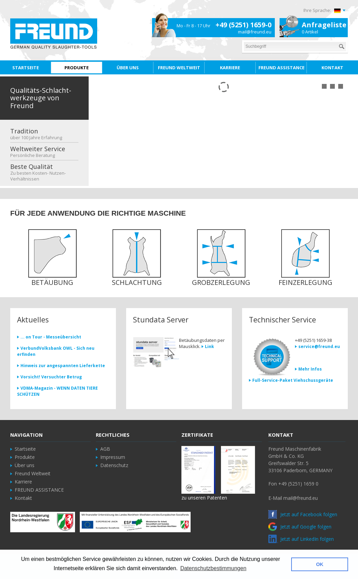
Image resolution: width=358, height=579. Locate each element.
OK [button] (320, 564)
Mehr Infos (310, 369)
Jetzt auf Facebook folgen (302, 514)
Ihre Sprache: (317, 10)
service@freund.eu (319, 346)
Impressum (112, 457)
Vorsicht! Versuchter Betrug (51, 377)
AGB (105, 449)
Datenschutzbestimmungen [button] (213, 568)
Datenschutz (114, 465)
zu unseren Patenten (204, 497)
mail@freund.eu (254, 32)
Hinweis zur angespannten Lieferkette (62, 365)
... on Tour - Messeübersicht (50, 337)
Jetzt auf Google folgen (299, 526)
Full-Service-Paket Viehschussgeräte (292, 380)
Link (209, 346)
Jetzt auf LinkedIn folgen (301, 539)
